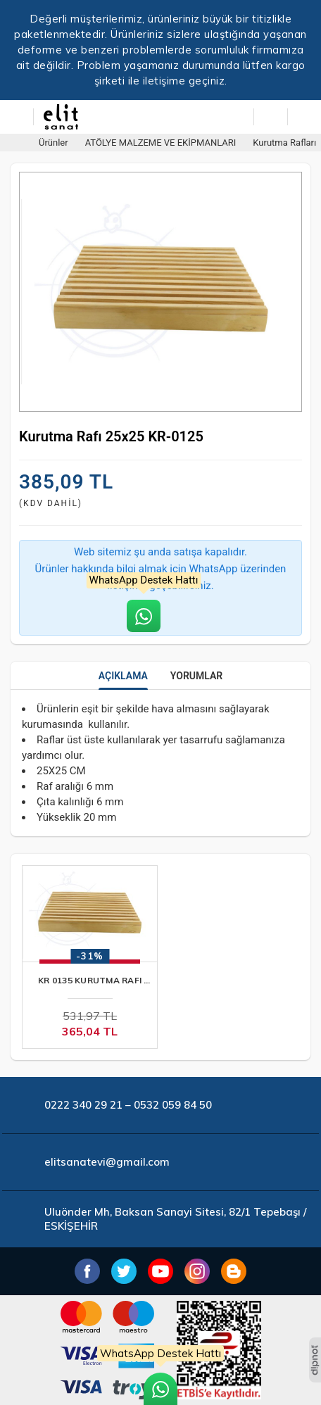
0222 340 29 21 (83, 1104)
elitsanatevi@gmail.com (107, 1161)
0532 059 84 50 (173, 1104)
